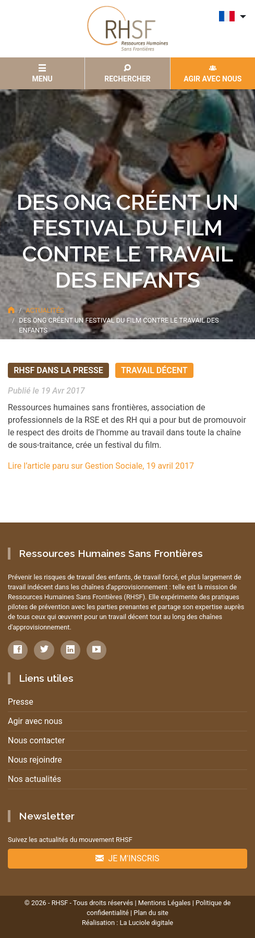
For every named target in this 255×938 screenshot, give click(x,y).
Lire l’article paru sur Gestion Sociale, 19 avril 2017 (101, 466)
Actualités (45, 310)
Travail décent (154, 370)
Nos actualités (34, 779)
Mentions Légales (164, 903)
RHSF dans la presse (58, 370)
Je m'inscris (127, 858)
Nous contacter (36, 740)
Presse (20, 702)
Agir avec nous (35, 721)
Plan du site (150, 913)
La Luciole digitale (146, 923)
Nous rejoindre (35, 760)
